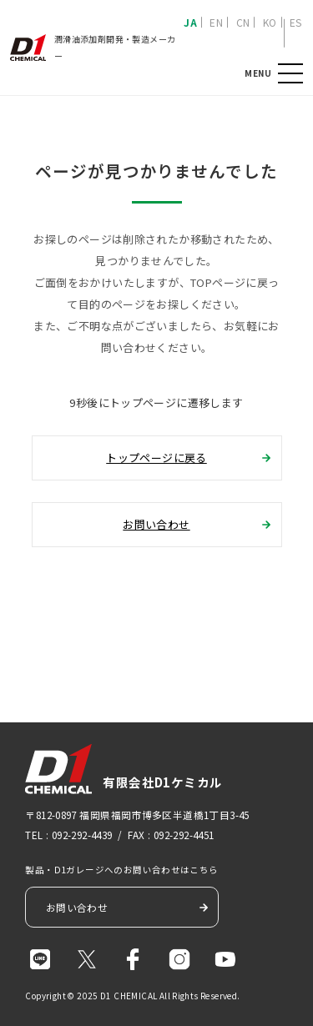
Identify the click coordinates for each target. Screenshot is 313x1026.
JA (190, 22)
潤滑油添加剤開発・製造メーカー (92, 47)
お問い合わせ (156, 524)
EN (216, 22)
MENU (290, 74)
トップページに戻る (156, 457)
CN (243, 22)
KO (270, 22)
